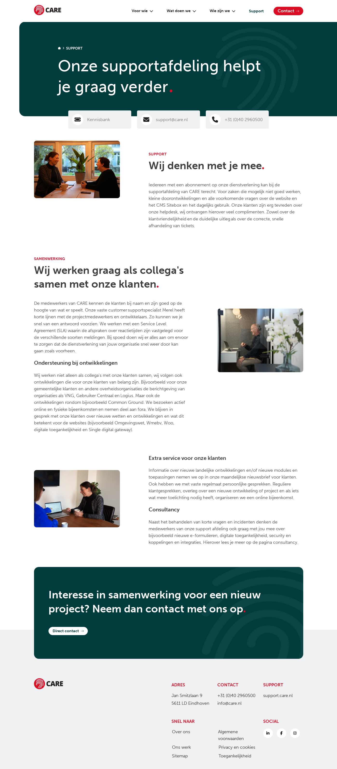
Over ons (179, 731)
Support (254, 11)
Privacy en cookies (235, 747)
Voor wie (140, 11)
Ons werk (179, 747)
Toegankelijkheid (233, 756)
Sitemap (178, 756)
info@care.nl (229, 703)
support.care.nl (278, 695)
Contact (288, 11)
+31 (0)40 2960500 (236, 695)
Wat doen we (179, 11)
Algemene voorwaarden (229, 735)
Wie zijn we (220, 11)
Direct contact (68, 631)
